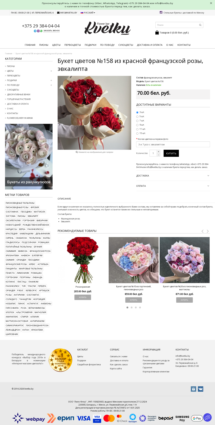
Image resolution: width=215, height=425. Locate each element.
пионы (21, 216)
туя (24, 286)
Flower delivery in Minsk (20, 118)
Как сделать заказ (118, 364)
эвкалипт (33, 216)
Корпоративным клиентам (156, 371)
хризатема (37, 329)
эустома (10, 216)
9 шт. (140, 124)
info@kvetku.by (67, 12)
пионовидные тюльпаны (20, 203)
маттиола (39, 211)
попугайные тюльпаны (19, 246)
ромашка (36, 273)
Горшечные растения (19, 99)
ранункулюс (13, 286)
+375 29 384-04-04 (139, 3)
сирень (10, 238)
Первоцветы (72, 44)
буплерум (37, 255)
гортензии (12, 277)
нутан (25, 329)
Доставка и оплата (149, 44)
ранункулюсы (35, 229)
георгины (25, 277)
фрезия (35, 207)
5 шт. (140, 116)
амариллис (12, 316)
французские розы (16, 264)
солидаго (11, 299)
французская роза (40, 251)
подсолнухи (29, 242)
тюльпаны (35, 238)
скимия (10, 259)
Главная (30, 44)
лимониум (23, 273)
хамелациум (26, 233)
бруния (38, 246)
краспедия (11, 233)
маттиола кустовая (17, 321)
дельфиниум (42, 233)
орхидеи (21, 259)
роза (23, 308)
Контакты (183, 44)
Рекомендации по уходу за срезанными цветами (156, 362)
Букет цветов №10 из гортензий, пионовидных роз (133, 288)
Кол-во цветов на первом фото (153, 139)
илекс (32, 264)
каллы (46, 238)
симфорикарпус (15, 325)
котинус (10, 281)
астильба (43, 264)
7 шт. (140, 120)
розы (9, 294)
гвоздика (26, 211)
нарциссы (11, 229)
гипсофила (12, 308)
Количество (142, 153)
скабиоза (21, 238)
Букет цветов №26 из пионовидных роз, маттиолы (184, 288)
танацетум (25, 299)
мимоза (22, 251)
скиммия (11, 251)
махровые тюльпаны (30, 268)
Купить (171, 153)
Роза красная (83, 286)
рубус (20, 290)
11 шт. (141, 129)
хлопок (10, 312)
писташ (21, 281)
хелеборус (31, 290)
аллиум (34, 316)
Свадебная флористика (89, 364)
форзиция (39, 299)
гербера (42, 286)
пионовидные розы (17, 207)
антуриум (19, 294)
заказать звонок (52, 30)
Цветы (56, 44)
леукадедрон (13, 329)
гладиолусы (13, 242)
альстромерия (24, 312)
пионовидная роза (37, 325)
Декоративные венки (18, 94)
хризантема (12, 255)
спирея (24, 316)
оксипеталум (13, 220)
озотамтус (33, 294)
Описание (64, 198)
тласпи (32, 286)
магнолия (40, 312)
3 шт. (140, 112)
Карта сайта (116, 368)
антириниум (37, 321)
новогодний (13, 224)
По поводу (107, 44)
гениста (10, 273)
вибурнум (42, 220)
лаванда (37, 277)
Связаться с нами (118, 356)
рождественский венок (36, 224)
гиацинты (11, 268)
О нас (170, 44)
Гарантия (147, 367)
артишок (44, 290)
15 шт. (141, 133)
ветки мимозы (37, 308)
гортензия (28, 220)
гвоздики (33, 259)
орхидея (10, 290)
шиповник (12, 334)
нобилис (11, 303)
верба (22, 229)
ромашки (43, 242)
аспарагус (33, 303)
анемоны (46, 303)
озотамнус (12, 211)
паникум (33, 281)
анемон (25, 255)
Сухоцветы (125, 44)
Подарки (90, 44)
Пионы (43, 44)
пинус (21, 303)
